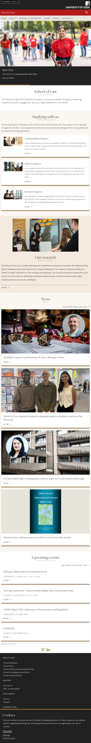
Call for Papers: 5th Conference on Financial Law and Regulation (35, 609)
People (56, 18)
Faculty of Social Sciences (12, 675)
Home (4, 18)
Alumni (47, 18)
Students (6, 702)
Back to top (8, 644)
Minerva (6, 699)
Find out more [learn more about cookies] (9, 738)
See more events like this (74, 565)
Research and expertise (30, 18)
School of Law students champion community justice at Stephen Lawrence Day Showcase (42, 417)
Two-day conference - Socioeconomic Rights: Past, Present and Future (38, 590)
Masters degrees (33, 163)
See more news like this (75, 306)
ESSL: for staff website (11, 688)
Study (12, 18)
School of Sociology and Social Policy (16, 672)
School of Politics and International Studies (18, 669)
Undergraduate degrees (36, 138)
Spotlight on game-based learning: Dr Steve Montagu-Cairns (33, 357)
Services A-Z (7, 685)
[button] (87, 12)
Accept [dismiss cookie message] (7, 731)
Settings (6, 734)
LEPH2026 (9, 628)
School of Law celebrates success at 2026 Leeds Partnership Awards (37, 537)
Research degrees (33, 191)
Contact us (67, 18)
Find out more (45, 51)
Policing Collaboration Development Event (25, 571)
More (27, 153)
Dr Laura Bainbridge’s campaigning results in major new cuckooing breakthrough (43, 478)
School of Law (8, 12)
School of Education (10, 663)
